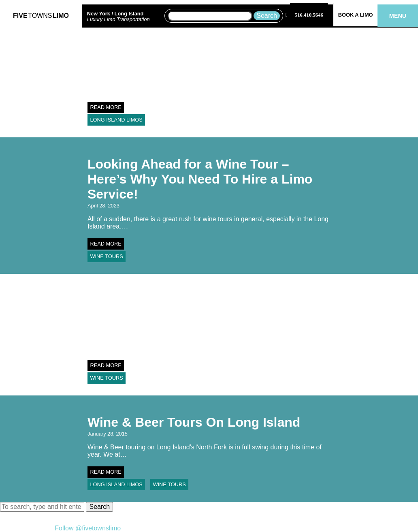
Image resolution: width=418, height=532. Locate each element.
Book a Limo (355, 15)
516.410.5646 (309, 15)
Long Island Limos (116, 120)
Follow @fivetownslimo (88, 528)
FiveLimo (41, 15)
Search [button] (99, 506)
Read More (106, 107)
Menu (397, 16)
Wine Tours (106, 256)
